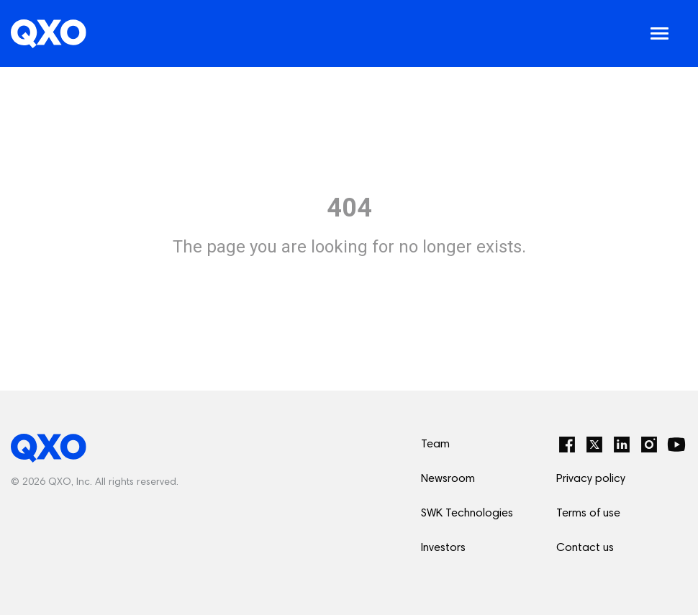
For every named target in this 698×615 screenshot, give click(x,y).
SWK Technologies (467, 513)
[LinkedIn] (622, 444)
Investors (443, 548)
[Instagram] (649, 444)
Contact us (585, 548)
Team (435, 444)
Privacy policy (590, 479)
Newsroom (448, 479)
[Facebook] (567, 444)
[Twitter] (594, 444)
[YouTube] (676, 444)
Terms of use (588, 513)
